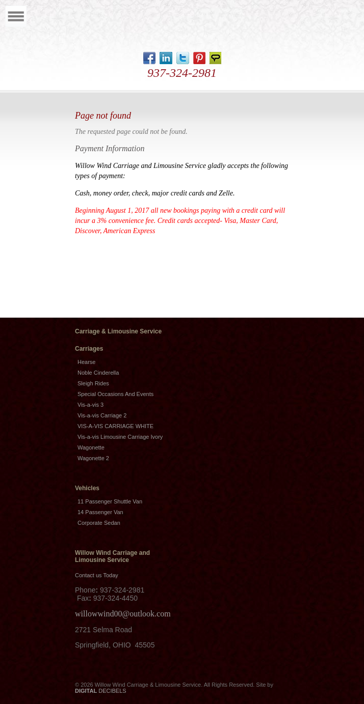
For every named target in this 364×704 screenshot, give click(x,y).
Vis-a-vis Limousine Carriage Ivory (120, 437)
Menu (16, 16)
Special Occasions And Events (115, 394)
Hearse (86, 362)
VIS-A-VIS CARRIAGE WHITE (115, 426)
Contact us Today (96, 575)
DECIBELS (100, 691)
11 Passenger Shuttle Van (109, 501)
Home (179, 26)
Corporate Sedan (98, 523)
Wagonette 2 (93, 458)
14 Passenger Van (100, 512)
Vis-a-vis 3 (90, 405)
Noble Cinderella (98, 373)
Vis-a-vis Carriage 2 (101, 415)
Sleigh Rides (93, 383)
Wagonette (91, 447)
